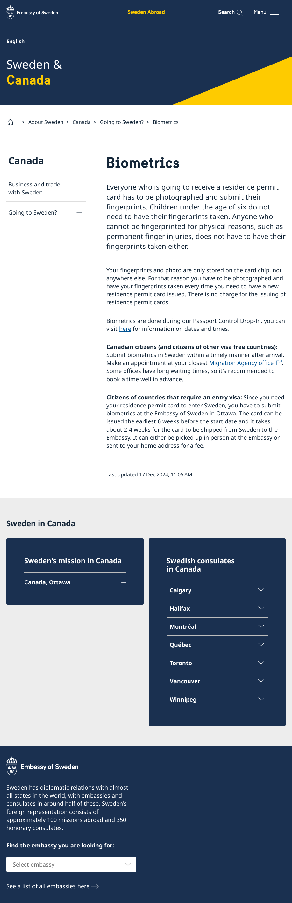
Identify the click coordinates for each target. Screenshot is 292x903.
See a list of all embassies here (47, 886)
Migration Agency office (241, 363)
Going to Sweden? (122, 121)
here (125, 328)
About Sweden (45, 121)
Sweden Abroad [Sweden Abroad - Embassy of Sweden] (146, 12)
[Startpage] (12, 122)
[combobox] (71, 864)
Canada (82, 121)
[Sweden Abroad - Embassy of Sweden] (38, 12)
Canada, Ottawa (47, 582)
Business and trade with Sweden (34, 188)
